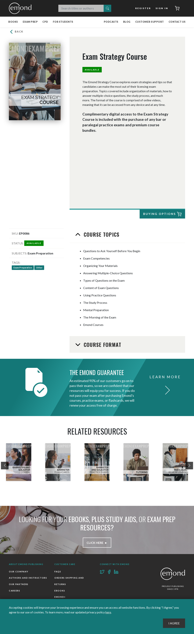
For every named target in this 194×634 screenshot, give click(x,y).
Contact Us (177, 21)
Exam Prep (30, 21)
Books (13, 21)
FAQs (57, 571)
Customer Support (149, 21)
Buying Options (162, 214)
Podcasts (111, 21)
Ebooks (59, 590)
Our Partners (18, 584)
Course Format (101, 344)
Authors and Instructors (28, 578)
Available (92, 69)
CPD (45, 21)
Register (143, 8)
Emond (21, 8)
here (108, 612)
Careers (14, 590)
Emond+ (60, 597)
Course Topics (101, 234)
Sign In (162, 8)
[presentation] (5, 465)
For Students (63, 21)
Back (16, 32)
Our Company (18, 571)
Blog (127, 21)
